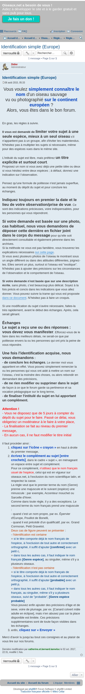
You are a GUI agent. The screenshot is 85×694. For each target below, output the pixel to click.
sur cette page (44, 252)
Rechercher (65, 53)
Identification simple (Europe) (30, 46)
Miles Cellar (58, 691)
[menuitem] (69, 682)
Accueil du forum (31, 38)
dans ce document (14, 297)
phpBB (32, 689)
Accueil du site (14, 38)
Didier (14, 64)
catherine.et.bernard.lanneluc (44, 649)
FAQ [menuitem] (24, 31)
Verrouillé (10, 53)
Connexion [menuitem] (77, 31)
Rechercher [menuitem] (81, 38)
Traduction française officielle (35, 691)
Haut (81, 655)
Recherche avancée (71, 53)
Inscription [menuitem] (59, 31)
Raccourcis (10, 31)
